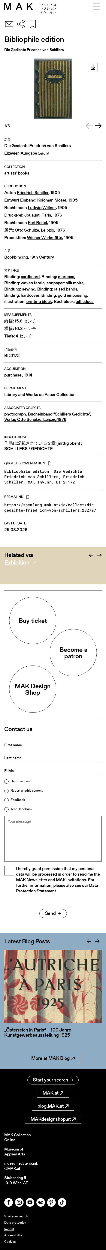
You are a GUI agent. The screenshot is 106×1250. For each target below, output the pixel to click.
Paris (46, 215)
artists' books (16, 173)
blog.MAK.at (53, 1106)
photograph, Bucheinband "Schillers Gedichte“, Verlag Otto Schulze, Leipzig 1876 (47, 416)
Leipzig (47, 230)
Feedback (18, 799)
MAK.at (53, 1093)
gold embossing (72, 295)
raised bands (65, 289)
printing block (39, 301)
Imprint (9, 1229)
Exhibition (17, 562)
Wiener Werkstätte (44, 237)
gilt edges (85, 301)
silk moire (75, 283)
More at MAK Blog (53, 1058)
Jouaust (32, 215)
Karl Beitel (37, 222)
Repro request (21, 781)
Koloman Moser (51, 200)
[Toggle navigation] (96, 6)
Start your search (53, 1080)
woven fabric (33, 283)
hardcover (30, 295)
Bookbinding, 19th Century (29, 257)
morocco (66, 276)
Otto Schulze (27, 230)
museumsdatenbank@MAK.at (21, 1166)
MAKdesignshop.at (53, 1119)
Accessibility (13, 1235)
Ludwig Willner (42, 207)
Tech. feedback (21, 808)
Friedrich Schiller (33, 192)
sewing (28, 289)
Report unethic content (27, 790)
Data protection (15, 1222)
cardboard (30, 276)
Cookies (10, 1241)
